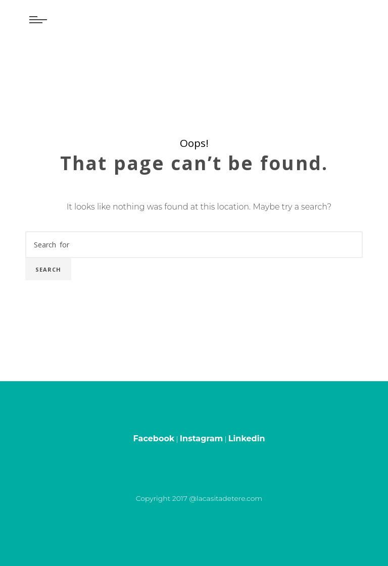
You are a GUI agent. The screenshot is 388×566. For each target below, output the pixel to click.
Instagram (201, 438)
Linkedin (246, 438)
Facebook (154, 438)
